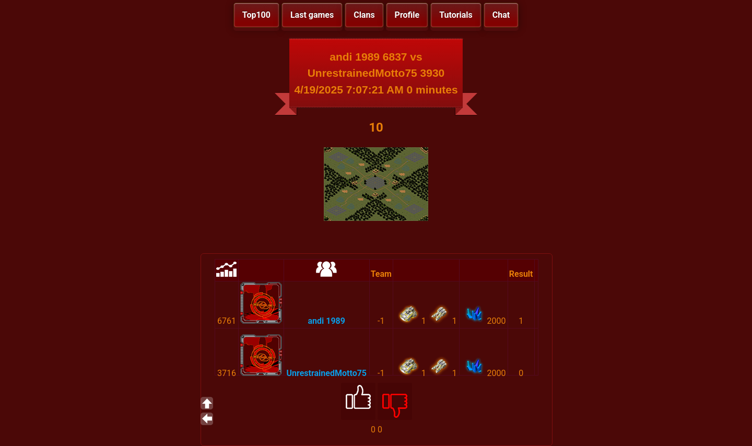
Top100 (256, 15)
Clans (364, 15)
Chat (501, 15)
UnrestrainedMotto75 (326, 373)
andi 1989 (326, 321)
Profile (407, 15)
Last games (312, 15)
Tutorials (456, 15)
